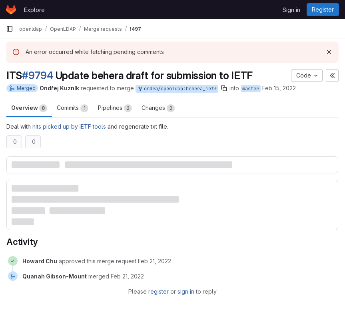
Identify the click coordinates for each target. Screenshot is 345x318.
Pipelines (115, 108)
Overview (29, 108)
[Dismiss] (329, 52)
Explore (34, 9)
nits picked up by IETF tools (69, 126)
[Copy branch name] (224, 88)
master (250, 88)
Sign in (291, 9)
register (158, 291)
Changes (158, 108)
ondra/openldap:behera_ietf (177, 88)
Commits (72, 108)
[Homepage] (11, 9)
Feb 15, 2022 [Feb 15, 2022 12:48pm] (279, 88)
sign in (185, 291)
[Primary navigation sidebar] (9, 28)
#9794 (37, 75)
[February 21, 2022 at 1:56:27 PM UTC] (154, 261)
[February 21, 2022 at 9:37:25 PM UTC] (127, 276)
